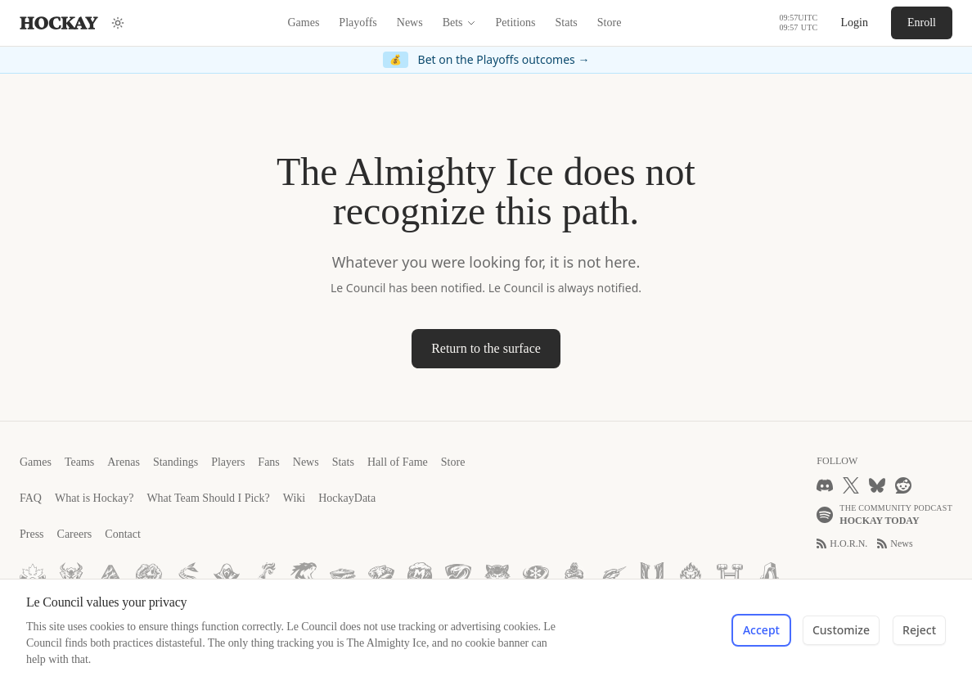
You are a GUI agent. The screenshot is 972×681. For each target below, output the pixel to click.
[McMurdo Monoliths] (768, 575)
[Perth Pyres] (690, 575)
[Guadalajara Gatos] (497, 575)
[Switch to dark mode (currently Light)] (118, 23)
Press (32, 534)
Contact (123, 534)
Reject (919, 630)
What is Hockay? (94, 498)
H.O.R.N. (842, 543)
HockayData (347, 498)
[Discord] (825, 485)
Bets (459, 22)
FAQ (31, 498)
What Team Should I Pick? (207, 498)
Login (854, 22)
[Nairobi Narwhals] (614, 575)
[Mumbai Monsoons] (420, 575)
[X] (851, 485)
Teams (79, 462)
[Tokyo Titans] (303, 575)
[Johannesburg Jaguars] (381, 575)
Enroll (921, 22)
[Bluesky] (877, 485)
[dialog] (486, 630)
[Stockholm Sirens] (187, 575)
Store (609, 22)
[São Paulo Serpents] (458, 575)
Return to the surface (486, 348)
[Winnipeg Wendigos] (71, 575)
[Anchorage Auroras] (110, 575)
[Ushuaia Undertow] (652, 575)
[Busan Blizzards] (536, 575)
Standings (175, 462)
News (410, 22)
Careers (74, 534)
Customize (841, 630)
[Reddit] (903, 485)
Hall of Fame (397, 462)
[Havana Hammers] (730, 575)
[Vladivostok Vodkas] (265, 575)
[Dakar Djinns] (574, 575)
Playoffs (357, 22)
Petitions (516, 22)
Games (303, 22)
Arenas (123, 462)
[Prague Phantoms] (227, 575)
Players (228, 462)
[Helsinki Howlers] (149, 575)
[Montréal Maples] (33, 575)
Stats (567, 22)
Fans (268, 462)
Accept (761, 630)
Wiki (294, 498)
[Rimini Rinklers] (343, 575)
